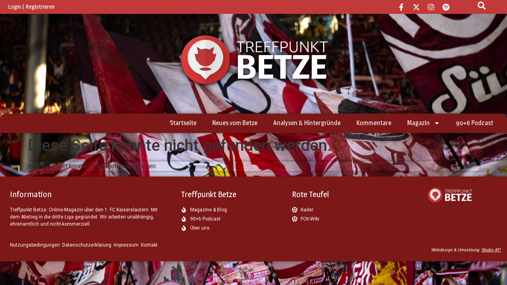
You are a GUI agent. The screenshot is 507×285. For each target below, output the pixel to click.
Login (14, 6)
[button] (17, 267)
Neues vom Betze (234, 123)
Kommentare (373, 123)
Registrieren (40, 6)
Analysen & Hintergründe (307, 123)
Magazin (423, 123)
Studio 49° (491, 250)
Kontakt (149, 245)
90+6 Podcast (474, 123)
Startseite (183, 123)
